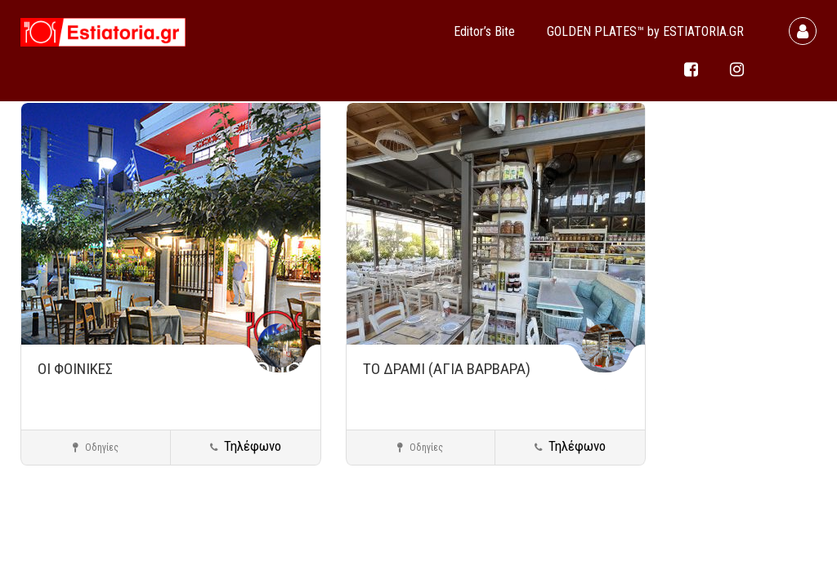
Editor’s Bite (484, 31)
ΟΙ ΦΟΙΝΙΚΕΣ (75, 368)
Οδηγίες (96, 447)
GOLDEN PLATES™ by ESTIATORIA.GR (645, 31)
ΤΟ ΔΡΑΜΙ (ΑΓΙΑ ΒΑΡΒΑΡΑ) (446, 368)
